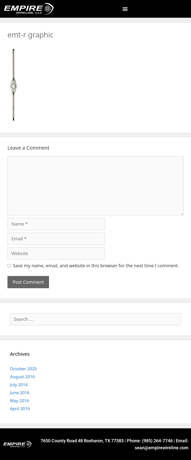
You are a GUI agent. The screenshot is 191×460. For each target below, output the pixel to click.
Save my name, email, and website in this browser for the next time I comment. (96, 266)
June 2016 (20, 392)
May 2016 (19, 400)
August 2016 (22, 376)
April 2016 (20, 408)
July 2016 (19, 384)
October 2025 (23, 368)
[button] (125, 9)
